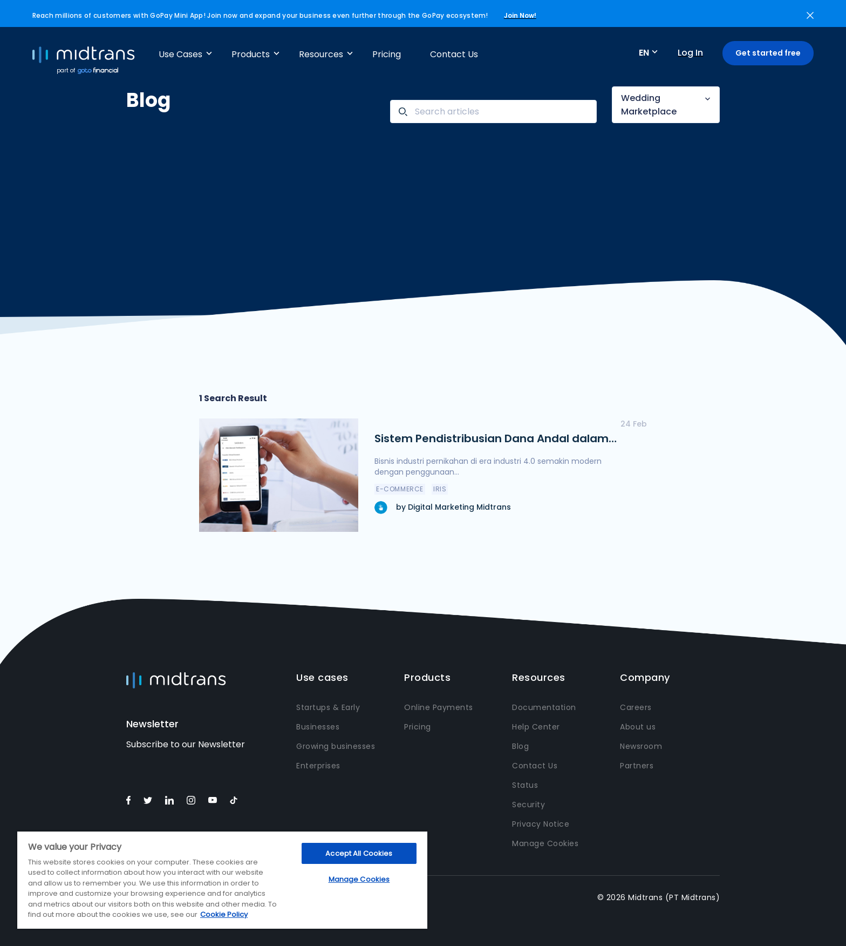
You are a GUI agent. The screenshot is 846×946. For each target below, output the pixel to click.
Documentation (544, 707)
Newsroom (641, 746)
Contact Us (454, 54)
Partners (636, 765)
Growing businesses (335, 746)
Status (525, 785)
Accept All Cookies (358, 853)
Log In (690, 52)
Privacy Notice (540, 824)
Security (528, 804)
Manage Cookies (545, 843)
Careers (636, 707)
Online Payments (438, 707)
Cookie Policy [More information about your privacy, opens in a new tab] (224, 914)
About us (638, 726)
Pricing (386, 54)
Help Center (536, 726)
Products (250, 54)
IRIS (439, 489)
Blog (520, 746)
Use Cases (180, 54)
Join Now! (520, 15)
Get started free (768, 53)
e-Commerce (400, 489)
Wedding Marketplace (649, 105)
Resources (321, 54)
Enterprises (318, 765)
